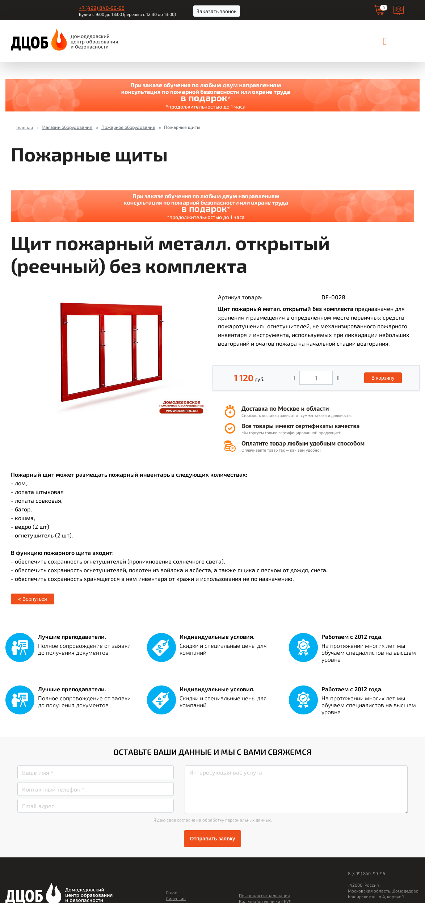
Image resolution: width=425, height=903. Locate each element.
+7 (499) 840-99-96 (102, 8)
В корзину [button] (383, 378)
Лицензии (176, 898)
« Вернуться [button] (32, 599)
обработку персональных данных (236, 819)
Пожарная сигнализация (264, 895)
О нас (171, 892)
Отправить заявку (212, 838)
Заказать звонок (217, 11)
